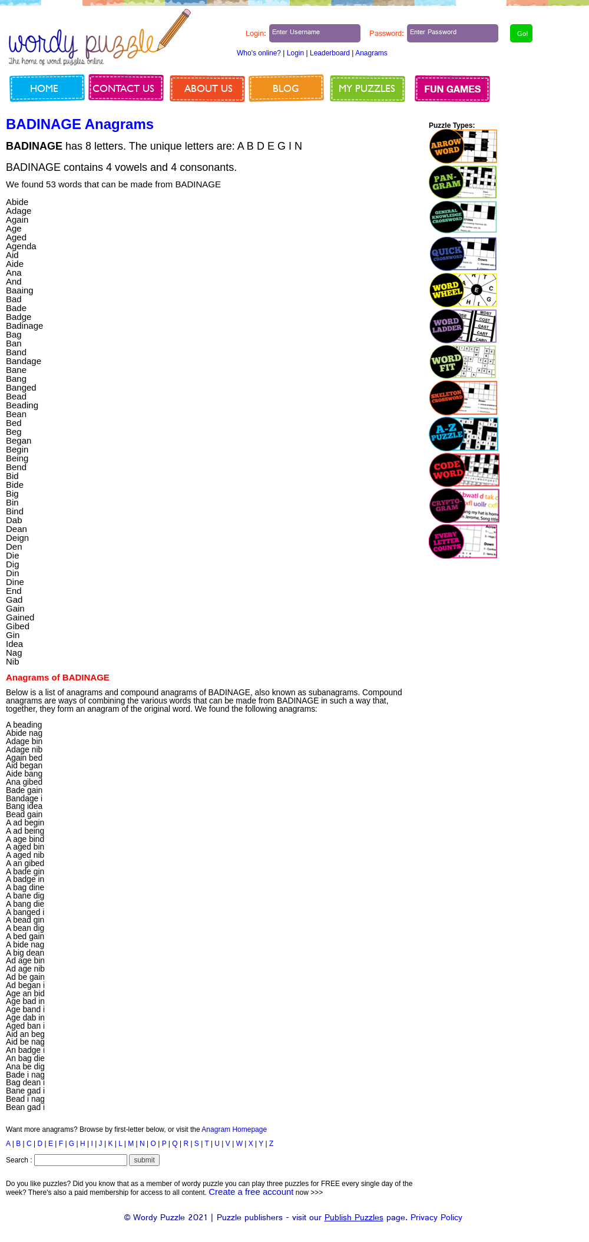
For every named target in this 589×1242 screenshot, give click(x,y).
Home (44, 88)
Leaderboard (330, 53)
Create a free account (251, 1192)
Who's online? (259, 53)
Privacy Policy (436, 1218)
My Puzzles (367, 88)
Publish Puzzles (354, 1218)
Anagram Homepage (234, 1129)
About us (208, 88)
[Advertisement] (354, 239)
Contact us (123, 88)
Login (295, 53)
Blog (286, 88)
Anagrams (371, 53)
